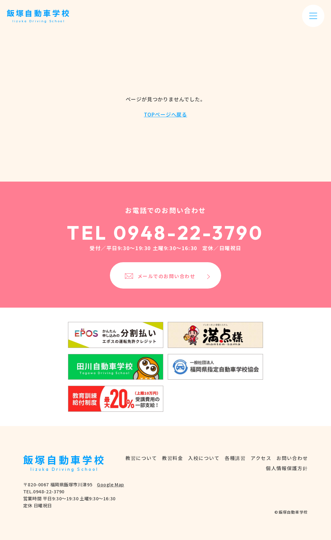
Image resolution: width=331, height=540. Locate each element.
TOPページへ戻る (165, 114)
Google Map (110, 484)
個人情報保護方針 (287, 468)
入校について (204, 458)
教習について (141, 458)
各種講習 (235, 458)
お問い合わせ (292, 458)
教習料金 (172, 458)
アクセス (261, 458)
